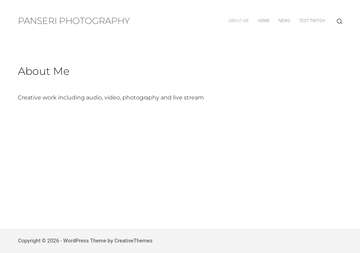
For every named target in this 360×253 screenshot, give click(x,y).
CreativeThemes (133, 241)
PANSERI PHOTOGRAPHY (74, 20)
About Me (239, 20)
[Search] (339, 21)
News (284, 20)
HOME (264, 20)
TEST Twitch (312, 20)
